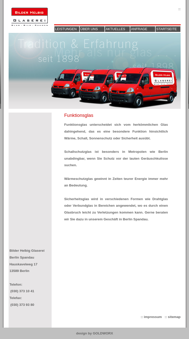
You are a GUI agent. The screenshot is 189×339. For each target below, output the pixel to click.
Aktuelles (115, 29)
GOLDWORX (103, 333)
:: (179, 9)
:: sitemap (173, 317)
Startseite (166, 29)
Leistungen (66, 29)
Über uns (89, 29)
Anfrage (139, 29)
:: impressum (151, 317)
